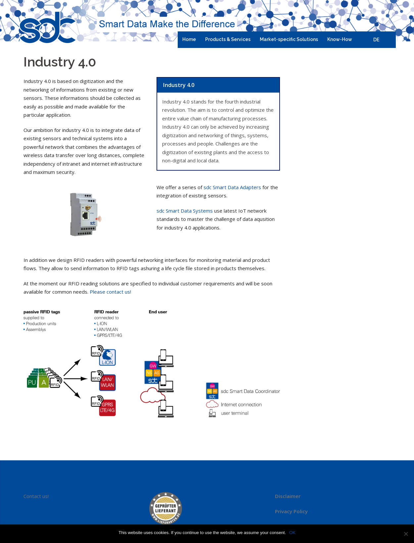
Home (189, 39)
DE (376, 39)
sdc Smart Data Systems (185, 210)
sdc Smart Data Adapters (232, 187)
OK (292, 532)
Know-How (339, 39)
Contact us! (36, 496)
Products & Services (228, 39)
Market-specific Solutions (289, 39)
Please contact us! (110, 291)
